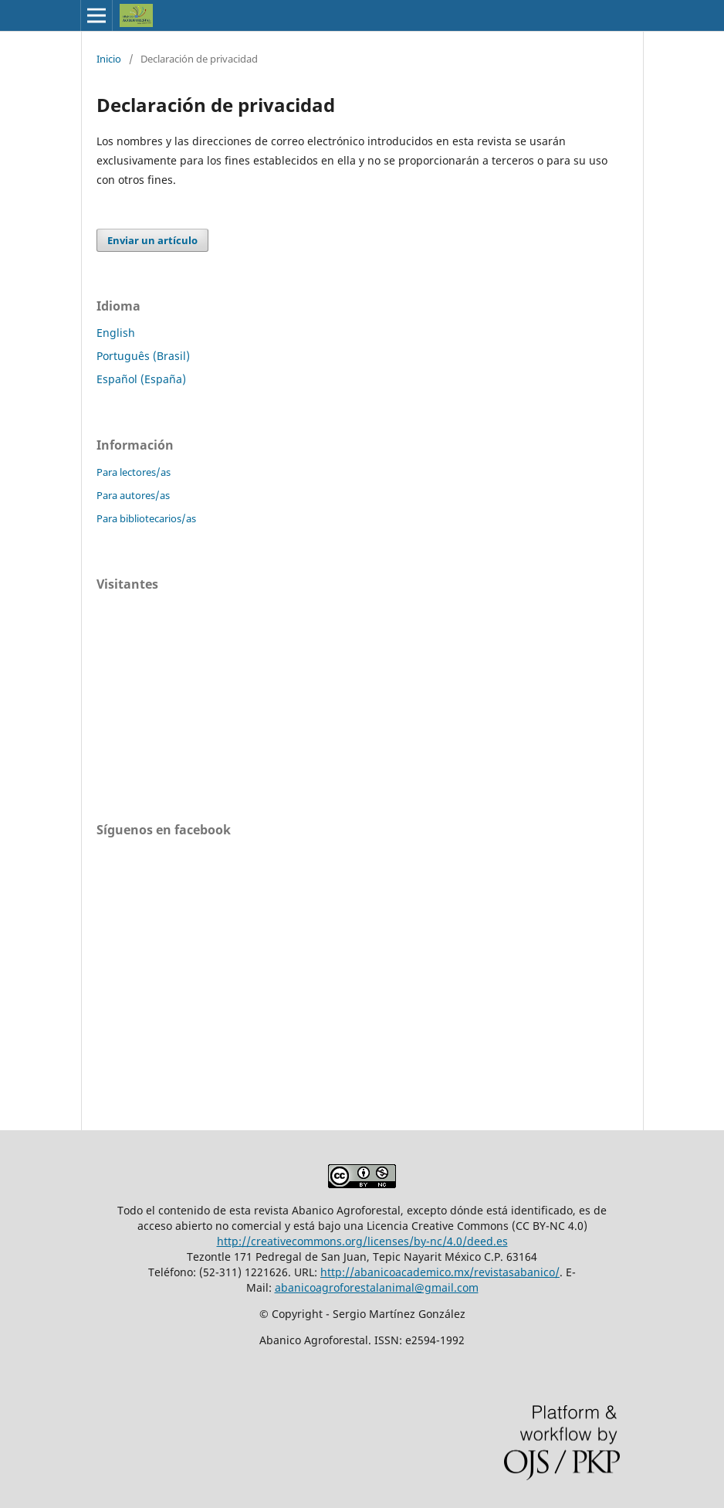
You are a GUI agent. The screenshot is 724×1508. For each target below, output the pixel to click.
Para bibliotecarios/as (146, 518)
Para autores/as (133, 495)
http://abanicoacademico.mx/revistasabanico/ (440, 1272)
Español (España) (141, 379)
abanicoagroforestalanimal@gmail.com (377, 1287)
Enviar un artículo (152, 240)
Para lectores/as (133, 472)
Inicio (108, 59)
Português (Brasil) (143, 355)
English (115, 332)
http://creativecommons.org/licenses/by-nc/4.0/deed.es (362, 1241)
